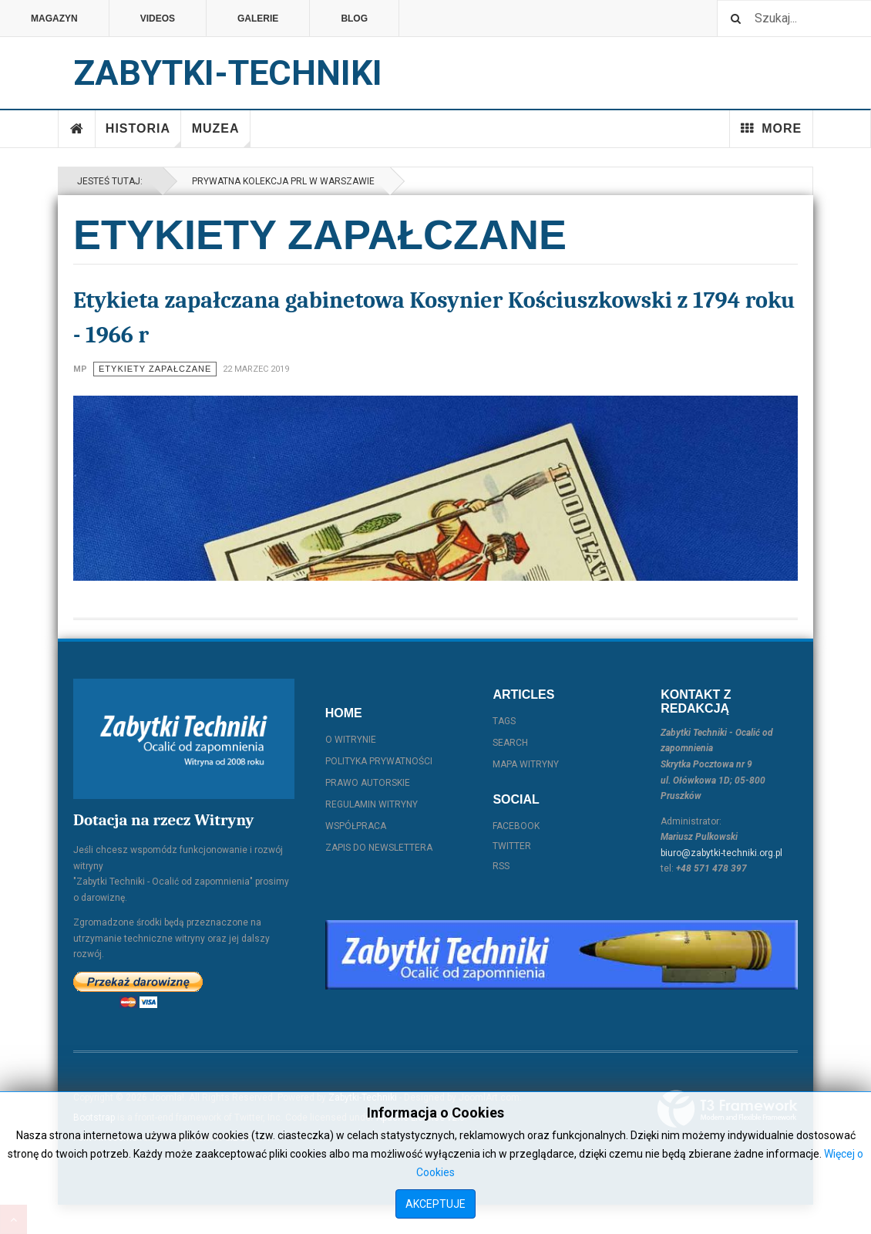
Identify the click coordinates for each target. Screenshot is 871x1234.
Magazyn (54, 18)
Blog (354, 18)
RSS (501, 866)
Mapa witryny (526, 764)
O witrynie (350, 739)
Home (77, 128)
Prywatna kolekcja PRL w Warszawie (281, 181)
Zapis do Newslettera (378, 847)
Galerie (257, 18)
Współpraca (355, 826)
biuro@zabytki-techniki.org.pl (721, 853)
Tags (504, 721)
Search (510, 742)
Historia (143, 134)
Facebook (516, 826)
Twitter (512, 846)
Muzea (221, 134)
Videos (157, 18)
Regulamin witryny (371, 804)
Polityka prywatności (378, 761)
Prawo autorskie (367, 782)
